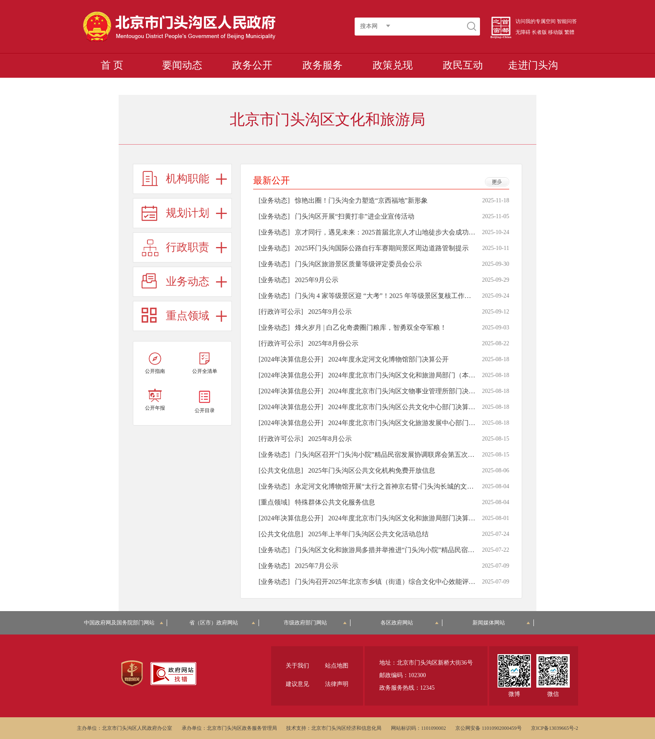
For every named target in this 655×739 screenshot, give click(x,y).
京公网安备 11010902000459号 (488, 728)
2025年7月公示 (316, 565)
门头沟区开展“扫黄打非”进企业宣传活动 (354, 216)
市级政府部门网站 (315, 622)
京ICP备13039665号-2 (554, 728)
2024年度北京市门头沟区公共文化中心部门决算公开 (405, 406)
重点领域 (187, 316)
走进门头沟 (533, 65)
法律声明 (336, 684)
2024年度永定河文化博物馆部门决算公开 (388, 359)
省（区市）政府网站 (222, 622)
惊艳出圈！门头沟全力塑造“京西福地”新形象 (361, 200)
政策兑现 (393, 65)
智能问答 (567, 21)
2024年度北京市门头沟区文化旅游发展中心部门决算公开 (411, 422)
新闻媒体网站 (501, 622)
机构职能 (187, 179)
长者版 (539, 32)
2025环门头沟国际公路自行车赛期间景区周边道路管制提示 (382, 248)
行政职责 (187, 247)
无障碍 (523, 32)
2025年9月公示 (316, 279)
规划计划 (187, 213)
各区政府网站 (410, 622)
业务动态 (187, 281)
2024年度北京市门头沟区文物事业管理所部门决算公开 (408, 391)
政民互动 (463, 65)
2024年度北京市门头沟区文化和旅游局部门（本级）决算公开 (418, 375)
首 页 (112, 65)
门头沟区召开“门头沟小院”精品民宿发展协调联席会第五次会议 (388, 454)
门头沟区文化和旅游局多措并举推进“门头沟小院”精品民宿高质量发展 (398, 549)
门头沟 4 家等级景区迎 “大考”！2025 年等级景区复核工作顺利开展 (393, 295)
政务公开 (252, 65)
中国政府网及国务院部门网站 (124, 622)
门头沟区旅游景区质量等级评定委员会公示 (358, 264)
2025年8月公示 (330, 438)
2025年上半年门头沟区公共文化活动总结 (368, 534)
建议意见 (297, 684)
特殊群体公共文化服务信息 (335, 502)
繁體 (569, 32)
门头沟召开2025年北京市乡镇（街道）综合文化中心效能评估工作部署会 (402, 581)
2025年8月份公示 (333, 343)
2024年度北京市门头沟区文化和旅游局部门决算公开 (405, 518)
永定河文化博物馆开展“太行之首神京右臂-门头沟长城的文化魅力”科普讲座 (406, 486)
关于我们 (297, 666)
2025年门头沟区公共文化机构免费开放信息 (371, 470)
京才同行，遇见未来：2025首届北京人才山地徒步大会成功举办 (388, 232)
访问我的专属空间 (535, 21)
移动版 (555, 32)
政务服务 (322, 65)
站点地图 (336, 666)
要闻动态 (182, 65)
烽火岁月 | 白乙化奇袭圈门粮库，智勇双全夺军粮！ (371, 327)
